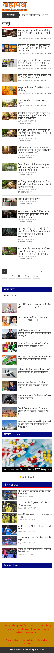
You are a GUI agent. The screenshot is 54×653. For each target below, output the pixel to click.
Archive (27, 643)
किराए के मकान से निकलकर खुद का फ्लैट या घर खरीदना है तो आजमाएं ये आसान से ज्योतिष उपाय (33, 167)
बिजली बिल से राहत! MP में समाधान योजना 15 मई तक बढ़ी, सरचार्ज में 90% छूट (34, 411)
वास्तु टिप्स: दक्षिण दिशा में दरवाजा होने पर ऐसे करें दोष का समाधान (34, 76)
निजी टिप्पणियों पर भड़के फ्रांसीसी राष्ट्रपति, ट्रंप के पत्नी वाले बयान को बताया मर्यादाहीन (34, 333)
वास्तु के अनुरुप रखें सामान (29, 199)
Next (27, 276)
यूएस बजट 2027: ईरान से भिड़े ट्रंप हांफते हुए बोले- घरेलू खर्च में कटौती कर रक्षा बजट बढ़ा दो (34, 424)
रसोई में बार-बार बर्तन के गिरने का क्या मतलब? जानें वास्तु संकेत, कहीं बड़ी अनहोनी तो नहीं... (34, 214)
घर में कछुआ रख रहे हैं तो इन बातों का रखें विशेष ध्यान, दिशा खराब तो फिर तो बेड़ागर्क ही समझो (34, 133)
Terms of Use (28, 640)
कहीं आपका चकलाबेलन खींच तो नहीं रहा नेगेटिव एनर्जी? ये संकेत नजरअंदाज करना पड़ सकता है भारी (34, 150)
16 (12, 276)
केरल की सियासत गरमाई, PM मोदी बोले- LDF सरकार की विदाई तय (34, 305)
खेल (19, 629)
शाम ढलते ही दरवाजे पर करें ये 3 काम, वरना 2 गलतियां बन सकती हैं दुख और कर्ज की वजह (34, 48)
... (5, 276)
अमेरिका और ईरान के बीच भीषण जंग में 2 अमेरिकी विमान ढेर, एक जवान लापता (34, 370)
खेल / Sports (11, 484)
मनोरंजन (37, 629)
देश (6, 625)
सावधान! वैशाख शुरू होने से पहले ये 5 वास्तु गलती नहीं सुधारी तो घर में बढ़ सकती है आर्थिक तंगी (34, 115)
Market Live (11, 565)
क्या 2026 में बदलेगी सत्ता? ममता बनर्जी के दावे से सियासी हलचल (34, 318)
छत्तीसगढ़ (10, 629)
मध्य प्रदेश (33, 625)
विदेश (13, 625)
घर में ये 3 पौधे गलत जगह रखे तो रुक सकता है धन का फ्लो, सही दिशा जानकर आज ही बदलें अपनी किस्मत (34, 251)
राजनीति (22, 625)
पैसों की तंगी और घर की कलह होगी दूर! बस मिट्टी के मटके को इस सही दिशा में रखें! (34, 33)
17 (19, 276)
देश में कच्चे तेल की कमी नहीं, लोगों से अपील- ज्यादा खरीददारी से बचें (33, 344)
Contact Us (43, 640)
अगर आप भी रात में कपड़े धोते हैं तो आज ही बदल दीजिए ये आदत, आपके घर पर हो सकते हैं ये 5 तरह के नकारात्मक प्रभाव (34, 233)
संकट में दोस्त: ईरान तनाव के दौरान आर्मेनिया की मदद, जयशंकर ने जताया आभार (33, 385)
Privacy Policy (12, 640)
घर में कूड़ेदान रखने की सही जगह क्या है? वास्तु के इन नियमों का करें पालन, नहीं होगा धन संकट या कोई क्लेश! (34, 63)
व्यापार (27, 629)
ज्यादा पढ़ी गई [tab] (11, 295)
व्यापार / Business (13, 434)
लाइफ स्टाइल (31, 632)
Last (36, 276)
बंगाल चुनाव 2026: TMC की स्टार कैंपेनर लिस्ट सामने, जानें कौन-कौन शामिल (34, 357)
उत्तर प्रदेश (45, 625)
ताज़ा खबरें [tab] (9, 289)
